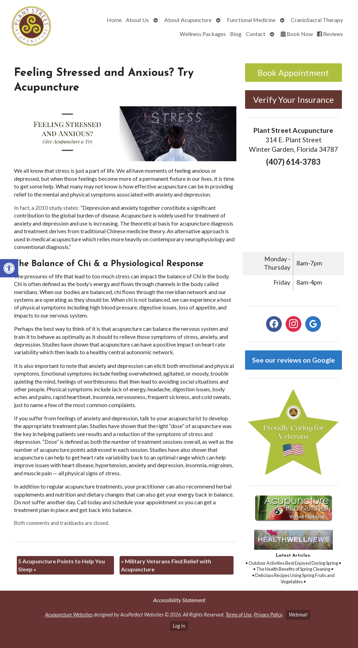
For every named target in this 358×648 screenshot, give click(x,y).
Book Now (297, 33)
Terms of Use (238, 615)
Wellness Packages (203, 33)
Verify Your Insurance (293, 99)
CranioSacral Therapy (317, 19)
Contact (255, 33)
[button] (9, 268)
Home (114, 19)
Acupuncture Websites (69, 615)
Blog (236, 33)
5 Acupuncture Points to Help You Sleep (61, 565)
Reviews (330, 33)
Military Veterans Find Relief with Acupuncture (166, 565)
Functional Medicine (251, 19)
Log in (179, 626)
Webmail (298, 615)
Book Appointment (293, 72)
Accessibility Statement (179, 600)
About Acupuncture (188, 19)
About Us (137, 19)
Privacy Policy (268, 615)
